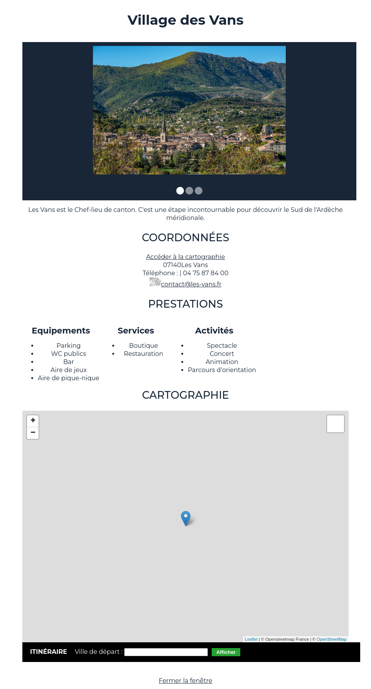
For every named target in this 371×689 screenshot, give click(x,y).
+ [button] (32, 421)
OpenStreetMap (332, 639)
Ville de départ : (99, 651)
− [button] (32, 433)
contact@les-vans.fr (191, 284)
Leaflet (251, 639)
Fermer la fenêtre (185, 680)
